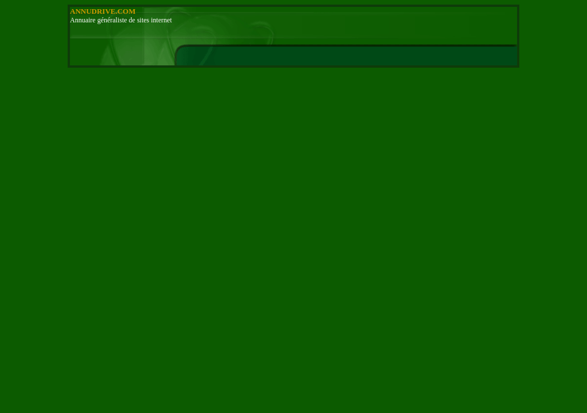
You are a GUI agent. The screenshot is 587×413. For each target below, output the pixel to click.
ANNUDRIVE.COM (102, 11)
